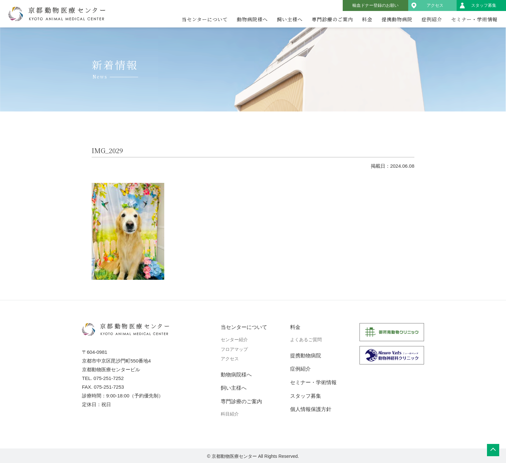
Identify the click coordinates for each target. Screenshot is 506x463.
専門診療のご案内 (332, 19)
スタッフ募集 (483, 5)
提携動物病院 (396, 19)
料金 (367, 19)
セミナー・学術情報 (474, 19)
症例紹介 (431, 19)
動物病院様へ (252, 19)
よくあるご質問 (306, 339)
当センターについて (205, 19)
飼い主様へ (290, 19)
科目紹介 (230, 413)
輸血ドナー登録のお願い (375, 5)
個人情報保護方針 (310, 409)
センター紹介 (234, 339)
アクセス (435, 5)
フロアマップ (234, 349)
